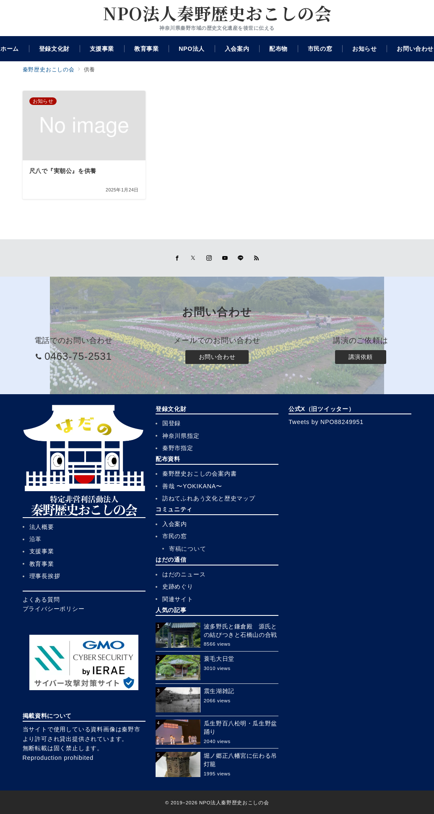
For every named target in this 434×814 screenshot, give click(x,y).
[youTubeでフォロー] (225, 258)
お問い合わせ (217, 356)
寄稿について (187, 548)
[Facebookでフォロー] (177, 258)
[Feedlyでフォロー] (257, 258)
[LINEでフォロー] (241, 258)
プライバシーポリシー (54, 608)
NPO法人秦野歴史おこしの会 (217, 13)
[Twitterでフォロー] (193, 258)
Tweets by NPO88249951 (326, 422)
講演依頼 (360, 356)
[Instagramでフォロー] (209, 258)
